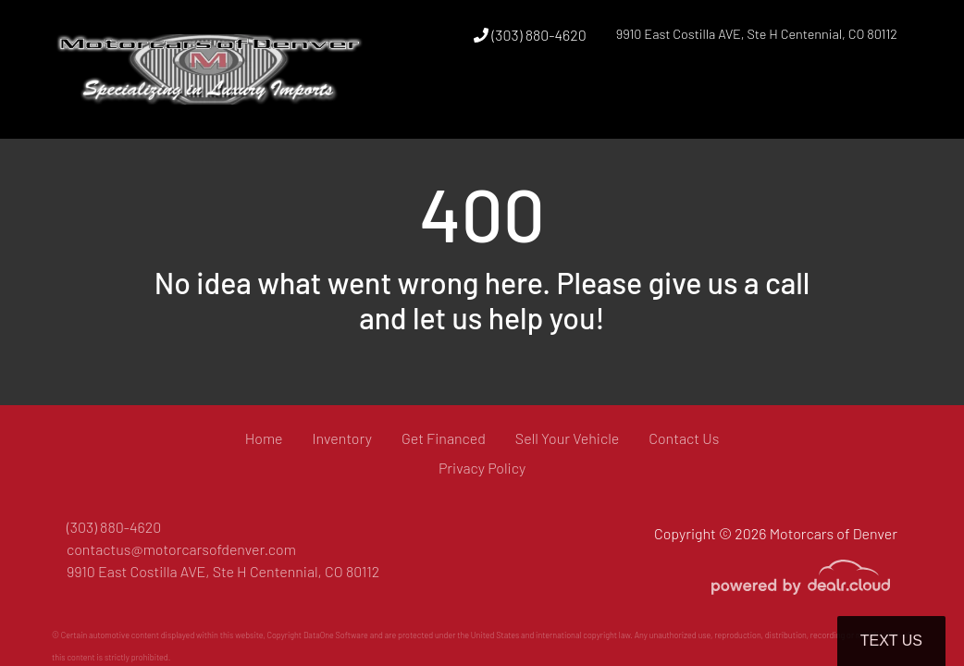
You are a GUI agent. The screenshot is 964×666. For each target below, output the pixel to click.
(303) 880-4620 (530, 34)
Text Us (891, 640)
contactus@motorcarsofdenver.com (181, 549)
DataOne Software (335, 635)
